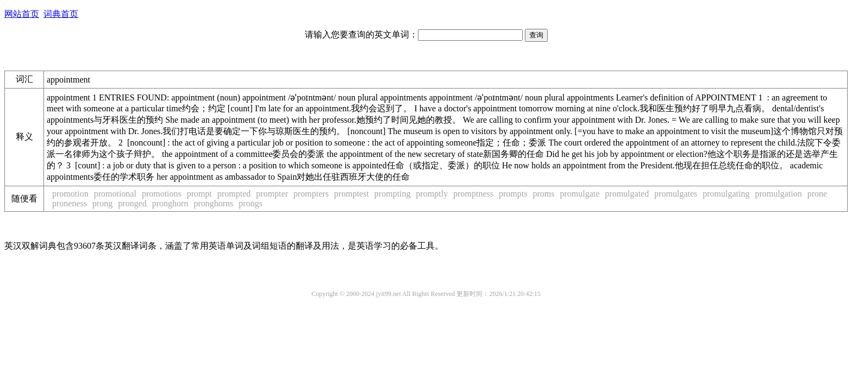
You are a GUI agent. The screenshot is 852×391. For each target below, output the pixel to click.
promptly (432, 193)
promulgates (675, 193)
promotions (161, 193)
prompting (392, 193)
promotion (70, 193)
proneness (69, 203)
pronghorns (213, 203)
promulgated (627, 193)
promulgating (726, 193)
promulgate (579, 193)
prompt (199, 193)
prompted (233, 193)
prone (817, 193)
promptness (473, 193)
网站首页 (21, 13)
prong (102, 203)
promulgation (778, 193)
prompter (272, 193)
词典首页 (60, 13)
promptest (351, 193)
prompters (311, 193)
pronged (132, 203)
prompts (513, 193)
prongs (250, 203)
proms (543, 193)
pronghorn (170, 203)
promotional (115, 193)
